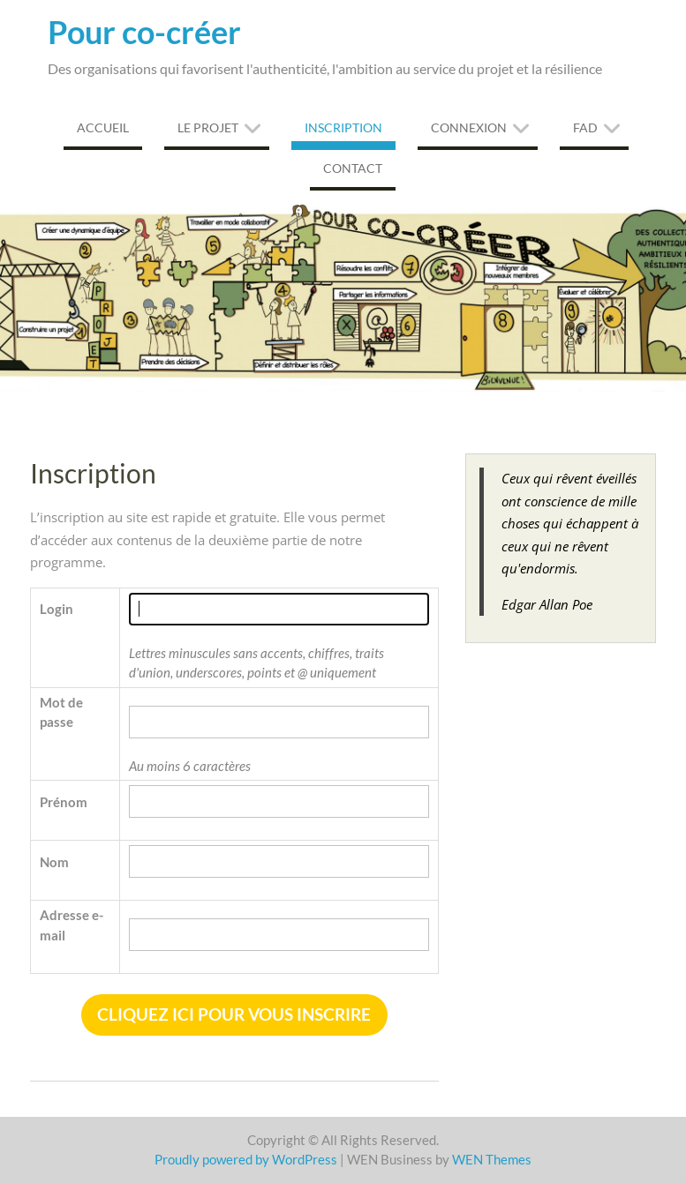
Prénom (63, 802)
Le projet (207, 127)
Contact (352, 168)
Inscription (343, 127)
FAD (585, 127)
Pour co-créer (144, 31)
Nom (54, 862)
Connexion (469, 127)
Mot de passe (61, 712)
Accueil (103, 127)
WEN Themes (491, 1159)
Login (56, 609)
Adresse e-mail (71, 925)
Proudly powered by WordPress (246, 1159)
